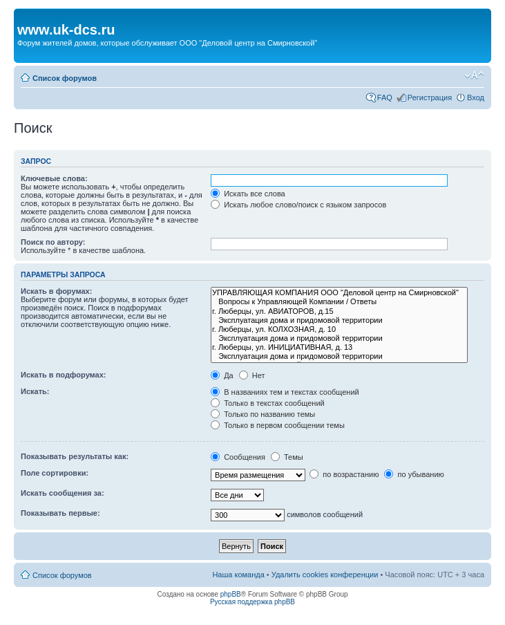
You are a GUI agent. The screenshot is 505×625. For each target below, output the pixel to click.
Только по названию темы (263, 414)
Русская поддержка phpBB (252, 602)
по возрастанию (344, 474)
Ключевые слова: (54, 178)
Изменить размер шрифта (474, 75)
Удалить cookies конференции (325, 574)
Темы (287, 457)
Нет (252, 375)
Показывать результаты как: (74, 456)
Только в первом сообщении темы (278, 425)
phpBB (230, 594)
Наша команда (238, 574)
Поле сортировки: (54, 473)
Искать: (35, 391)
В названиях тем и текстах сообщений (285, 392)
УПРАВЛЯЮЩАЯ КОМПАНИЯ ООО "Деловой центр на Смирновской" (339, 292)
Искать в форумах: (56, 291)
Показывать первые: (60, 513)
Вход (475, 97)
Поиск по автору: (53, 242)
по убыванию (414, 474)
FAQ (384, 97)
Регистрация (430, 97)
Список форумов (64, 78)
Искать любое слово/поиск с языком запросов (298, 204)
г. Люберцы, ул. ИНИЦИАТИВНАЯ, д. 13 (339, 347)
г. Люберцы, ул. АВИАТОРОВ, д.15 (339, 311)
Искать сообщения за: (62, 493)
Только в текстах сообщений (268, 403)
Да (222, 375)
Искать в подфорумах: (63, 375)
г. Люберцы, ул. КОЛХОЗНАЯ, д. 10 (339, 329)
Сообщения (238, 457)
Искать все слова (248, 193)
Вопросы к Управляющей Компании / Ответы (339, 301)
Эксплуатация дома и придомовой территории (339, 320)
